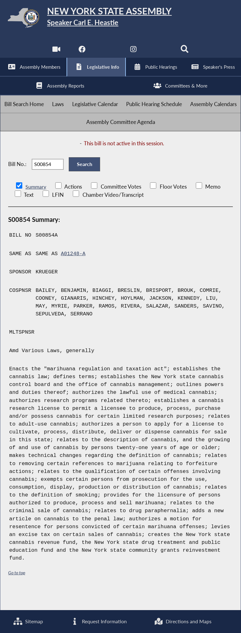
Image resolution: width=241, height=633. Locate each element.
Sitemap (28, 621)
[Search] (185, 53)
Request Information (98, 621)
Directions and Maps (182, 621)
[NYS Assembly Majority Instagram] (133, 53)
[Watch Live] (56, 53)
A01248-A (73, 271)
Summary (36, 204)
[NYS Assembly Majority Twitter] (107, 53)
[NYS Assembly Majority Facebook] (81, 53)
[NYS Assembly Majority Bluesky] (160, 53)
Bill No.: (17, 179)
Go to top (16, 590)
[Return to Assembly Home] (120, 19)
